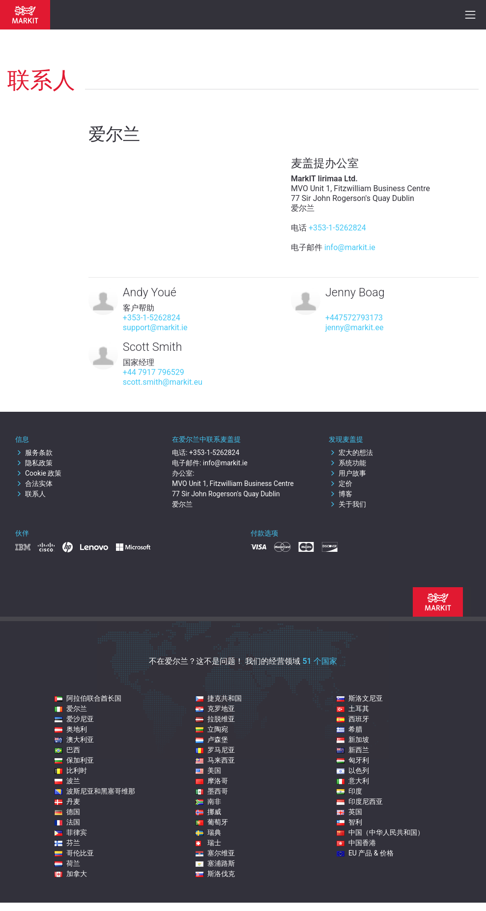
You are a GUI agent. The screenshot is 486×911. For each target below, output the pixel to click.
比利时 (71, 770)
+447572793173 (354, 317)
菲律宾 (71, 832)
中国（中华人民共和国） (380, 832)
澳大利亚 (74, 739)
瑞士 (208, 843)
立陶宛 (212, 729)
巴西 (67, 750)
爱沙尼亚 (74, 719)
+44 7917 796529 (153, 372)
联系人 (30, 494)
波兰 (67, 781)
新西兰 (353, 750)
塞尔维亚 (215, 853)
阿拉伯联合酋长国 (88, 698)
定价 (340, 483)
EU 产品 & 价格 (365, 853)
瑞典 (208, 832)
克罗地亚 (215, 708)
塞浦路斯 (215, 863)
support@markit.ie (155, 327)
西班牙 (353, 719)
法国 (67, 822)
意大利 (353, 781)
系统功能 (347, 463)
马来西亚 (215, 760)
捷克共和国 (219, 698)
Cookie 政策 (38, 473)
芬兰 (67, 843)
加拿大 (71, 874)
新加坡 (353, 739)
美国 (208, 770)
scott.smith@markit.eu (162, 382)
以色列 (353, 770)
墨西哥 (212, 791)
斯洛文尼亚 (360, 698)
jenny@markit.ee (354, 327)
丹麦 (67, 801)
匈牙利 (353, 760)
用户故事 (347, 473)
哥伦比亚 (74, 853)
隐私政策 (34, 463)
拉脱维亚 (215, 719)
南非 (208, 801)
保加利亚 (74, 760)
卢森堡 (212, 739)
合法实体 (34, 483)
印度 (349, 791)
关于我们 (347, 504)
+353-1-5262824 (337, 227)
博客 (340, 494)
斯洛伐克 (215, 874)
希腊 (349, 729)
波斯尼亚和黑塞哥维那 (95, 791)
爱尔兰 (71, 708)
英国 (349, 812)
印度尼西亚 (360, 801)
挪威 (208, 812)
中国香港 (356, 843)
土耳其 (353, 708)
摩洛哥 (212, 781)
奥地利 (71, 729)
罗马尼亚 (215, 750)
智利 (349, 822)
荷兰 (67, 863)
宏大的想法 (351, 452)
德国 (67, 812)
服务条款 (34, 452)
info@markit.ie (349, 247)
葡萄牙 (212, 822)
